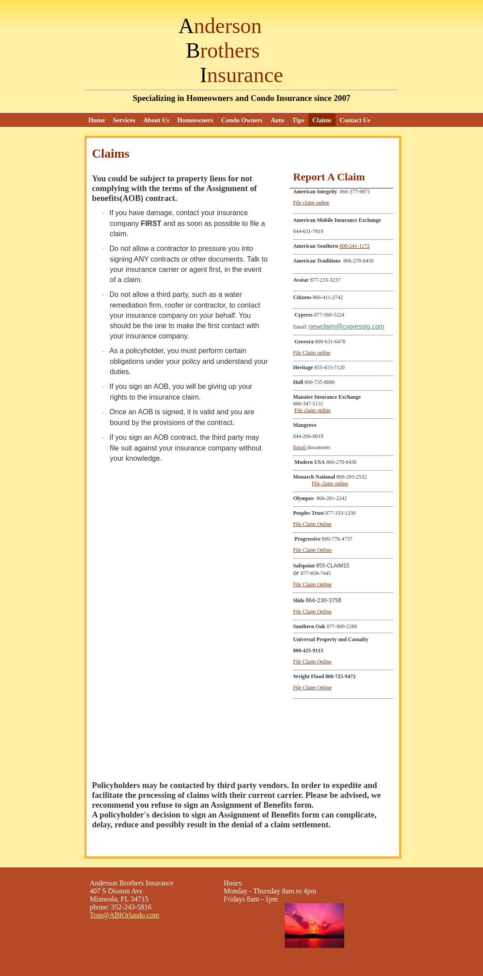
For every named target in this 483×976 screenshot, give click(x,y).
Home (96, 120)
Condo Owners (241, 120)
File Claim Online (312, 524)
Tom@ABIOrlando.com (124, 915)
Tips (298, 120)
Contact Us (355, 120)
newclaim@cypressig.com (346, 326)
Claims (322, 120)
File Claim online (311, 353)
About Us (156, 120)
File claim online (311, 203)
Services (124, 120)
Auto (277, 120)
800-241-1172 (354, 246)
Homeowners (195, 120)
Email (300, 447)
